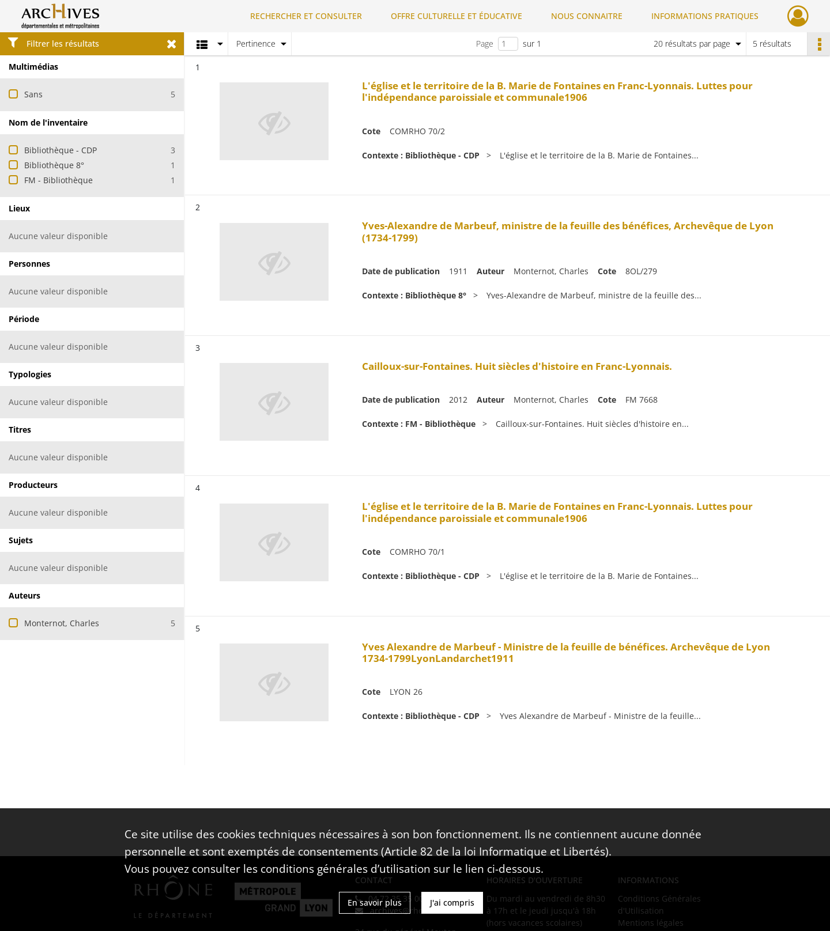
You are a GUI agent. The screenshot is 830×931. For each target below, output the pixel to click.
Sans (33, 94)
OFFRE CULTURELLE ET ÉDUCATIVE (456, 15)
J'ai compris (452, 902)
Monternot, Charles (61, 623)
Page (484, 43)
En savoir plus (375, 902)
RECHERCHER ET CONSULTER (306, 15)
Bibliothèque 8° (54, 165)
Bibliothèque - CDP (60, 150)
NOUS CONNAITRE (586, 15)
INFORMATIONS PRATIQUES (705, 15)
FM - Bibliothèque (58, 180)
